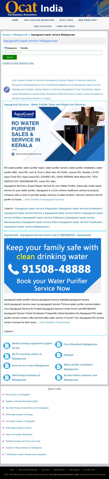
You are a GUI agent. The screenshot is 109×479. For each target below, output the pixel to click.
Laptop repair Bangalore (88, 94)
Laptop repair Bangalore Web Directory (53, 94)
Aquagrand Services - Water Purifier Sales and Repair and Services (45, 104)
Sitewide (24, 48)
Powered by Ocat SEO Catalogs (93, 474)
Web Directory (87, 20)
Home (15, 20)
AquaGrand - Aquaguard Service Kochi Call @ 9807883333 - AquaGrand (47, 235)
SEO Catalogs (43, 26)
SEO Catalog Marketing (39, 20)
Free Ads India (66, 26)
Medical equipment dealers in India (30, 98)
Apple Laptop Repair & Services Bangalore (50, 89)
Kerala (6, 34)
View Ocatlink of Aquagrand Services (44, 199)
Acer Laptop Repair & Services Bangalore (34, 80)
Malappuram (20, 34)
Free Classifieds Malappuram (56, 85)
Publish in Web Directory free (18, 63)
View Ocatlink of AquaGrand (54, 322)
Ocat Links (66, 20)
